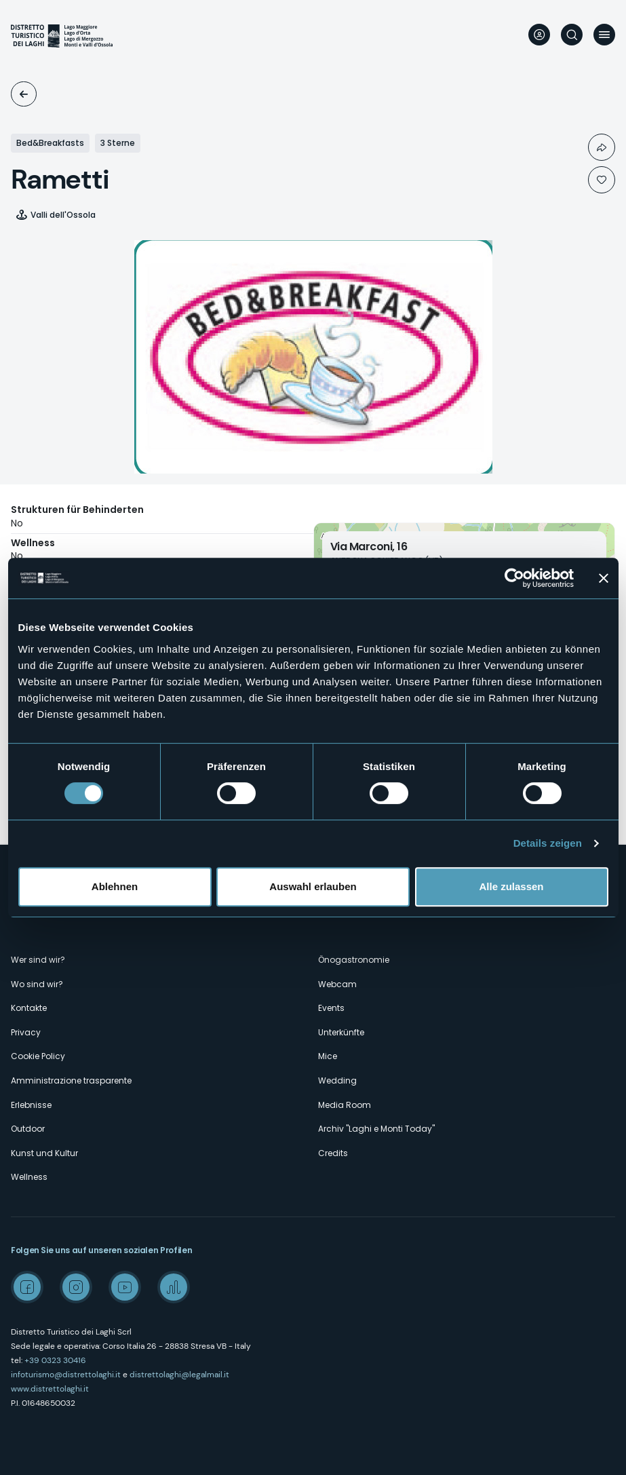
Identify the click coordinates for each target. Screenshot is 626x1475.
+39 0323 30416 (55, 1360)
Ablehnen (115, 886)
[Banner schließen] (603, 578)
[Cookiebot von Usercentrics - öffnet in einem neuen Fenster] (514, 578)
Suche (572, 34)
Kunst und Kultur (44, 1153)
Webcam (337, 984)
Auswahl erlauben (312, 886)
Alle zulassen (511, 886)
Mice (327, 1056)
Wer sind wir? (38, 959)
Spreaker (173, 1287)
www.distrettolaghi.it (50, 1388)
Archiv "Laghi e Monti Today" (376, 1128)
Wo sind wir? (37, 984)
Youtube (125, 1287)
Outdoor (28, 1128)
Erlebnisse (31, 1105)
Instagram (76, 1287)
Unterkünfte (24, 94)
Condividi (601, 147)
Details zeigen (547, 843)
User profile (539, 34)
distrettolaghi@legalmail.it (179, 1374)
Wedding (337, 1080)
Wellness (29, 1177)
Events (331, 1008)
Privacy (26, 1032)
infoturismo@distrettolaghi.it (66, 1374)
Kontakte (29, 1008)
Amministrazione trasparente (71, 1080)
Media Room (344, 1105)
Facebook (27, 1287)
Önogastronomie (353, 959)
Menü (604, 34)
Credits (333, 1153)
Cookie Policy (38, 1056)
